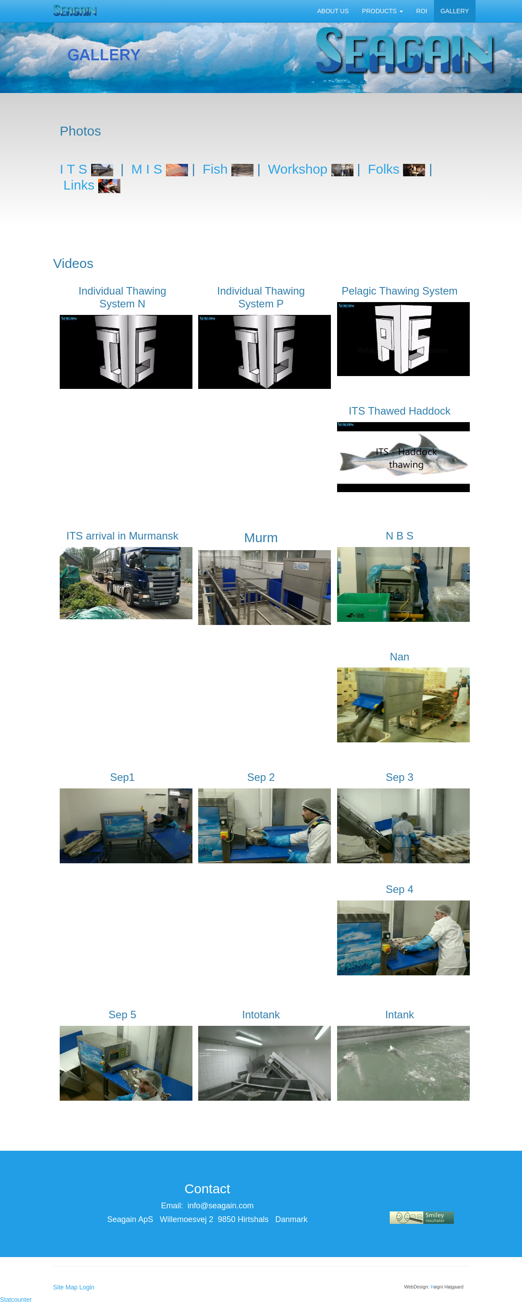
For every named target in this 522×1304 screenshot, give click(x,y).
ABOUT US (333, 11)
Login (86, 1287)
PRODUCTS (382, 11)
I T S (73, 169)
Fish (215, 169)
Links (91, 185)
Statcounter (16, 1299)
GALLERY (455, 11)
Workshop (298, 169)
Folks (383, 169)
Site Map (65, 1287)
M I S (146, 169)
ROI (421, 11)
